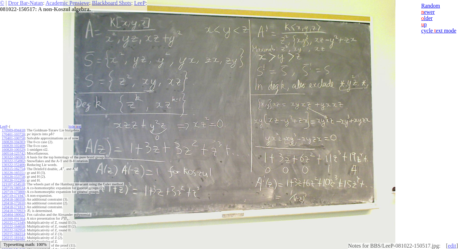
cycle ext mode (438, 31)
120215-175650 (13, 240)
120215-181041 (13, 237)
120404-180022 (13, 214)
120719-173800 (13, 191)
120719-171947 (13, 195)
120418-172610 (13, 202)
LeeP (139, 3)
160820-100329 (13, 149)
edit (452, 246)
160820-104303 (13, 142)
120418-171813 (13, 206)
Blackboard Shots (111, 3)
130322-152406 (13, 164)
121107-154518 (13, 183)
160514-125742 (13, 153)
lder (427, 18)
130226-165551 (13, 172)
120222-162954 (13, 229)
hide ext (75, 126)
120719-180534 (13, 187)
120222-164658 (13, 225)
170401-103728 (13, 134)
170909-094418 (13, 130)
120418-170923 (13, 210)
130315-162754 (13, 168)
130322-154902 (13, 161)
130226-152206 (13, 180)
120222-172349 (13, 221)
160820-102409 (13, 145)
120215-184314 (13, 233)
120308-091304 (13, 218)
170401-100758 (13, 138)
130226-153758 (13, 176)
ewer (428, 12)
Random (430, 6)
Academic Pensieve (67, 3)
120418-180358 (13, 199)
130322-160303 (13, 157)
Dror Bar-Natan (25, 3)
